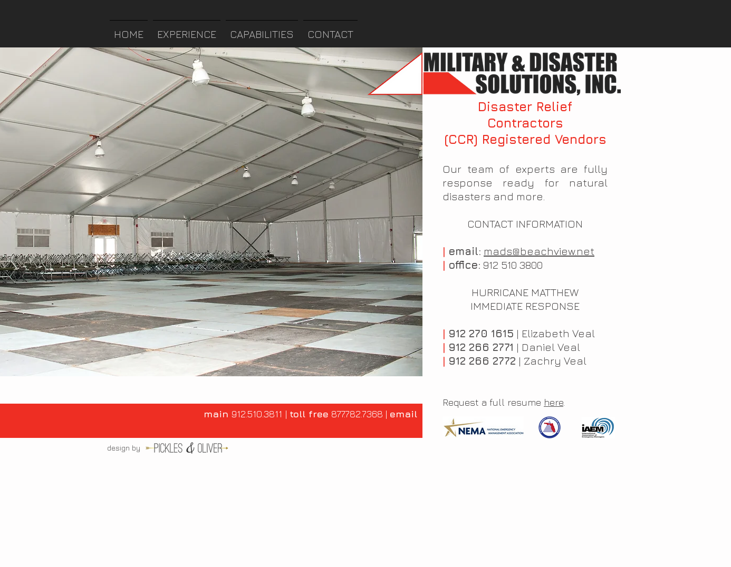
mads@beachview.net (539, 251)
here (553, 402)
